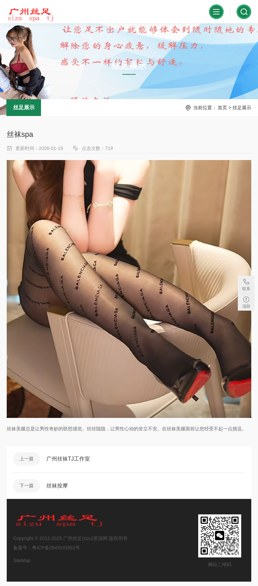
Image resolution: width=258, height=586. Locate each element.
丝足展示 (24, 109)
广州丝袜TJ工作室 (69, 461)
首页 (222, 109)
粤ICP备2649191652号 (56, 551)
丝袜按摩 (58, 488)
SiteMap (22, 564)
